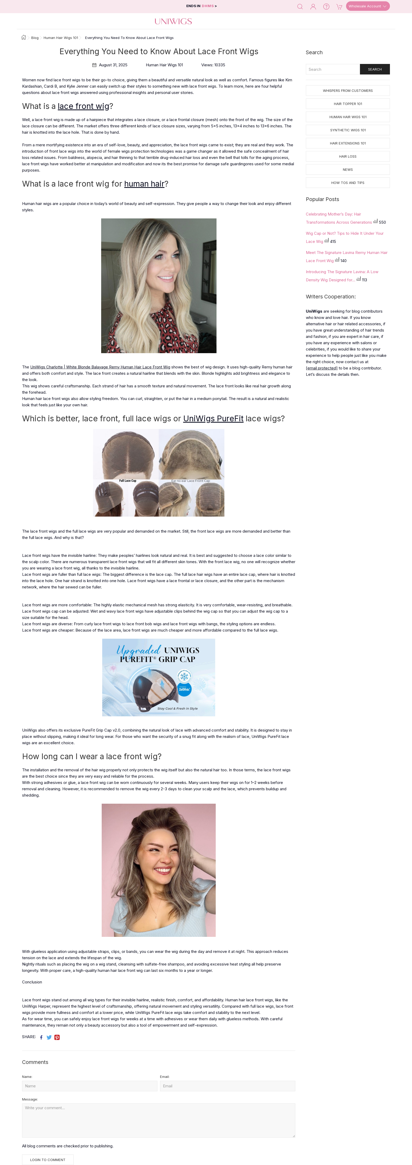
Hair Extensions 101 (348, 143)
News (348, 169)
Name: (27, 1076)
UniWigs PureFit (213, 418)
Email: (164, 1076)
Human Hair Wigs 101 (348, 117)
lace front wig (83, 106)
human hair (144, 183)
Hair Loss (348, 156)
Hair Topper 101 (348, 104)
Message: (30, 1099)
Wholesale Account (368, 6)
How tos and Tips (347, 183)
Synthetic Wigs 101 (348, 130)
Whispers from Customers (348, 90)
